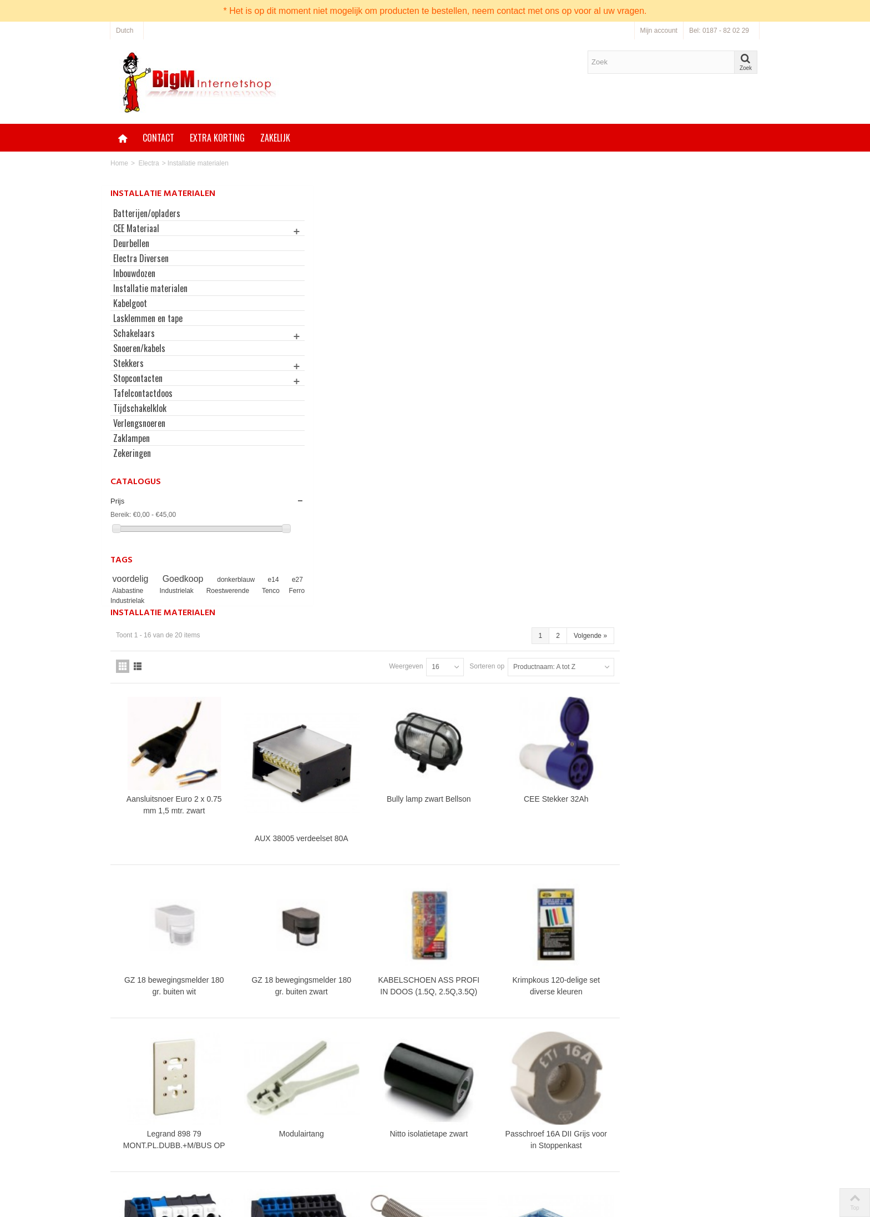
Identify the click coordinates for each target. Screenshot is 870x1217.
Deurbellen (131, 243)
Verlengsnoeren (139, 423)
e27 (120, 591)
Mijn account (658, 30)
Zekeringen (132, 453)
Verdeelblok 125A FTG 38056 (699, 878)
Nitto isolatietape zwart (578, 692)
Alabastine (148, 591)
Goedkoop (177, 579)
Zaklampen (131, 438)
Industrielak (193, 591)
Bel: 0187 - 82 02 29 (719, 30)
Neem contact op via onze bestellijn (511, 1145)
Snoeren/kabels (139, 348)
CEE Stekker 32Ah (699, 370)
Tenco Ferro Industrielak (148, 601)
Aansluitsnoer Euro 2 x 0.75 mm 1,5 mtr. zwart (337, 376)
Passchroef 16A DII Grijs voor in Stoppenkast (699, 698)
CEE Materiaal (136, 228)
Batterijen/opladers (146, 213)
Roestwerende (236, 591)
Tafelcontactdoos (143, 393)
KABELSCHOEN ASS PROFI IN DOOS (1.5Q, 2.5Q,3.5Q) (578, 550)
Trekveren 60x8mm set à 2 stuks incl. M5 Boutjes (579, 847)
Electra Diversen (141, 258)
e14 (253, 580)
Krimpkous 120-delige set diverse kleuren (699, 550)
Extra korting (217, 137)
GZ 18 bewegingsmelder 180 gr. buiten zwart (458, 550)
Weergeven (546, 244)
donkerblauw (224, 580)
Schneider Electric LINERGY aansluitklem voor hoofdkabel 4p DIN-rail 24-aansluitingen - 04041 (457, 896)
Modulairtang (458, 692)
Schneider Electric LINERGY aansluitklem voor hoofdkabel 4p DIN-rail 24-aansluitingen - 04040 (337, 896)
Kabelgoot (130, 303)
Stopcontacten (138, 378)
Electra (148, 163)
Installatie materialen (150, 288)
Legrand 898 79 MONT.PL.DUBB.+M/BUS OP (337, 698)
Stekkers (128, 363)
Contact (158, 137)
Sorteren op (626, 244)
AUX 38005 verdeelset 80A (458, 408)
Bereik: (120, 515)
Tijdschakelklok (139, 408)
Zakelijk (275, 137)
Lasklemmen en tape (148, 318)
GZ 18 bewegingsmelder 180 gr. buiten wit (337, 550)
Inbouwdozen (134, 273)
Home (119, 163)
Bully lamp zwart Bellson (579, 370)
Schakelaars (134, 333)
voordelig (132, 579)
